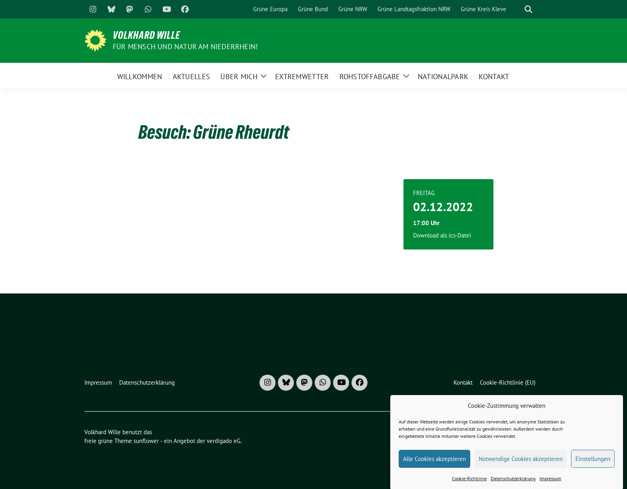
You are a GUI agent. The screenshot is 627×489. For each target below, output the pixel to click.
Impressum (550, 483)
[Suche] (517, 9)
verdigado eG (223, 441)
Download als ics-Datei (442, 235)
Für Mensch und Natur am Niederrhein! (185, 46)
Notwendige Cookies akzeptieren (521, 463)
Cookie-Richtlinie (469, 483)
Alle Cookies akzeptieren (434, 463)
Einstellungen (592, 463)
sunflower (146, 441)
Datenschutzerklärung (513, 483)
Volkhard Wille (146, 35)
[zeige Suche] (528, 9)
